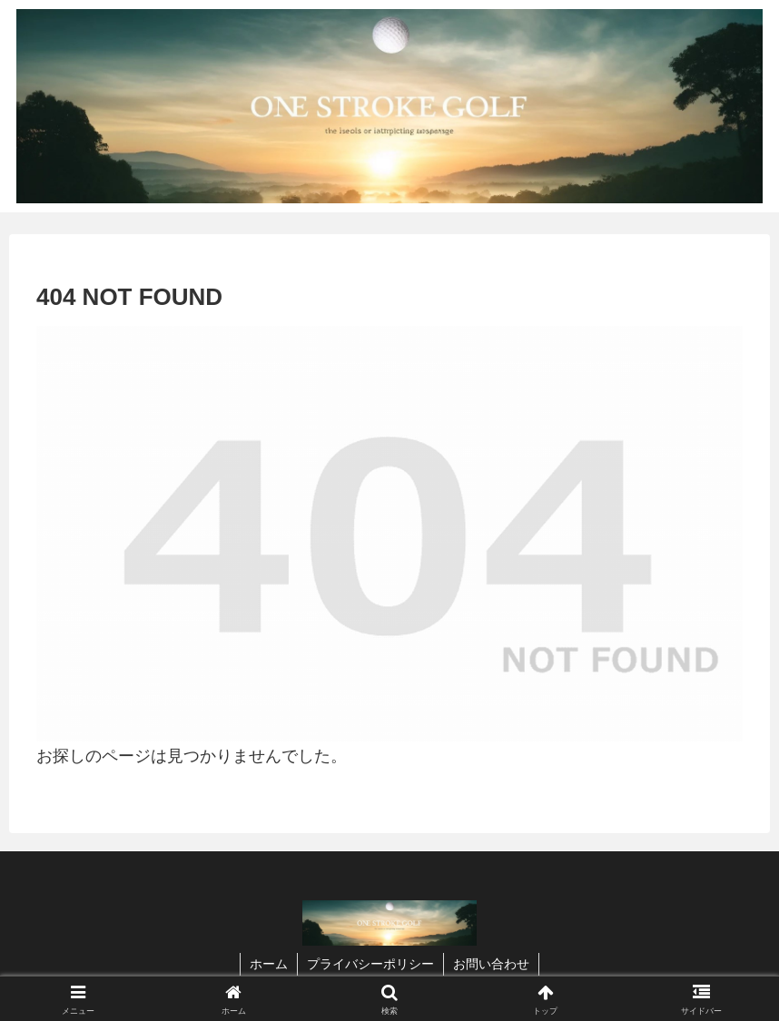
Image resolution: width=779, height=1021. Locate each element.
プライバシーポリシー (370, 964)
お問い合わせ (491, 964)
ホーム (269, 964)
